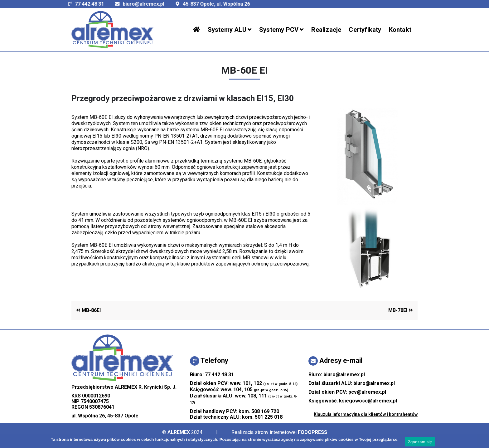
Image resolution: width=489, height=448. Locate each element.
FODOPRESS (312, 432)
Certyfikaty (365, 29)
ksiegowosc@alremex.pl (368, 401)
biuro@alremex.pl (124, 4)
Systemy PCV (278, 29)
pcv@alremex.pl (367, 392)
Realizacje (326, 29)
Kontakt (400, 29)
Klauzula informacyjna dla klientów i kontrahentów (366, 414)
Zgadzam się (420, 442)
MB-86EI (88, 310)
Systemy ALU (227, 29)
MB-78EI (400, 310)
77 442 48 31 (70, 4)
